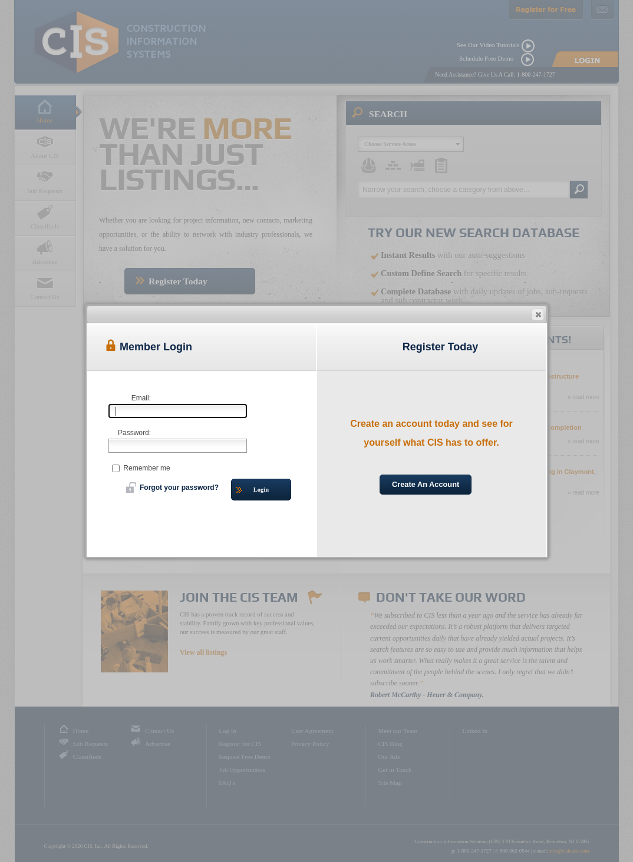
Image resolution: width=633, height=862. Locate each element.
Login (252, 490)
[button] (538, 314)
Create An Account (425, 484)
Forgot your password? (172, 487)
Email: (141, 398)
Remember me (141, 468)
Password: (134, 433)
